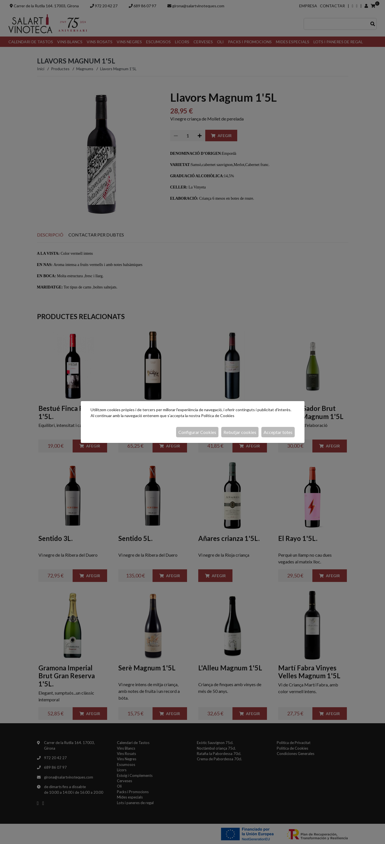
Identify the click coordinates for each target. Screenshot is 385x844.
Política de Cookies (217, 415)
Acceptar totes (278, 432)
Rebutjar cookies (239, 432)
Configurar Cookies (197, 432)
